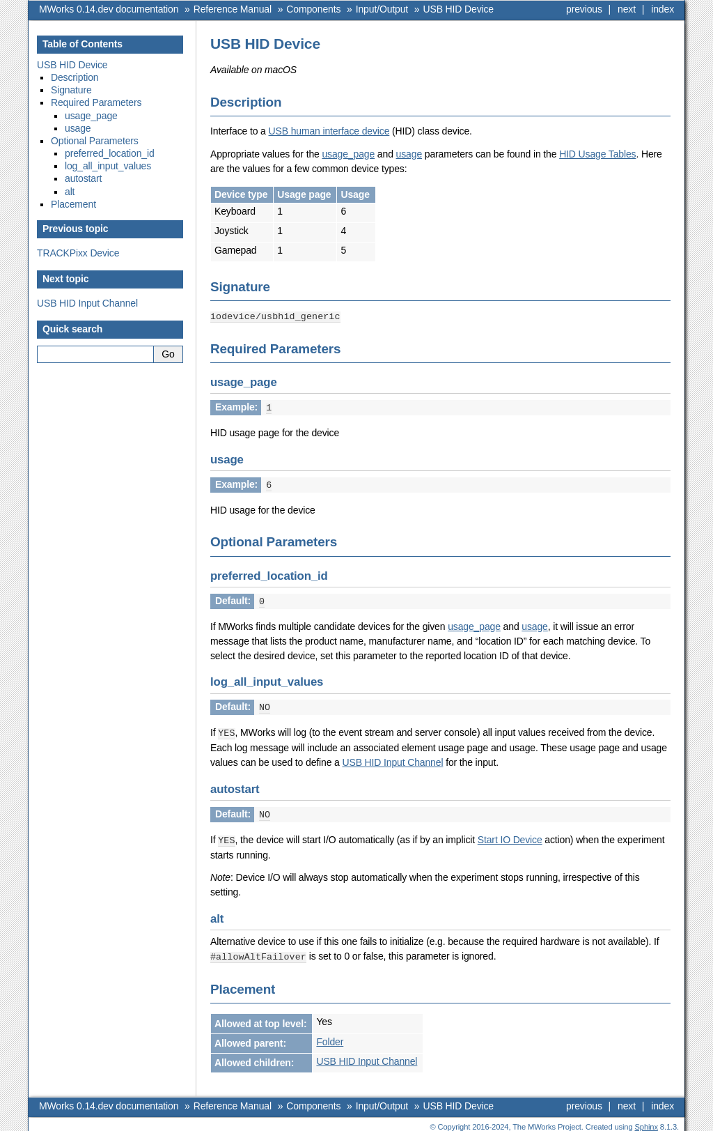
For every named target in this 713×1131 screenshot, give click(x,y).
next (627, 9)
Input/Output (382, 9)
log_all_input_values (108, 165)
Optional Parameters (95, 140)
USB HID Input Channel (87, 303)
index (662, 9)
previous (584, 9)
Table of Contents (82, 43)
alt (70, 191)
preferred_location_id (110, 153)
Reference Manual (233, 9)
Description (75, 77)
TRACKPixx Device (78, 253)
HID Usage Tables (597, 154)
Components (313, 9)
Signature (71, 89)
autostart (83, 178)
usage (409, 154)
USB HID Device (458, 9)
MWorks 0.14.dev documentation (108, 9)
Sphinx (646, 1120)
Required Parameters (96, 102)
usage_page (348, 154)
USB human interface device (329, 131)
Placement (73, 204)
